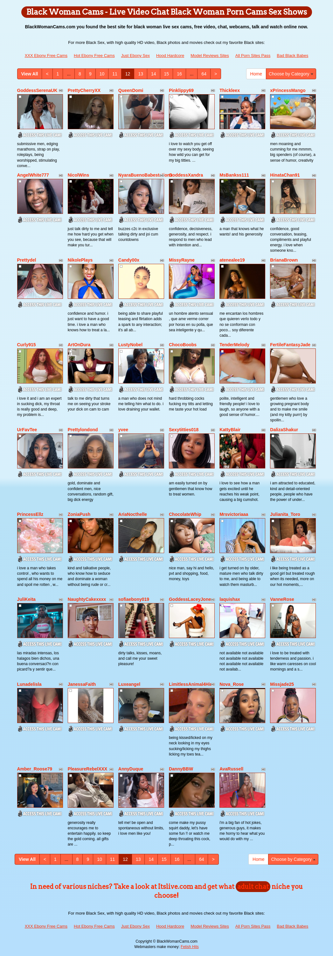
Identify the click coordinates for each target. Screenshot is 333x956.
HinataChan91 (285, 175)
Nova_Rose (231, 684)
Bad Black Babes (292, 55)
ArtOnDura (79, 344)
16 (179, 73)
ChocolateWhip (185, 514)
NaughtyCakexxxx (87, 599)
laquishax (229, 599)
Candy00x (128, 260)
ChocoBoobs (183, 344)
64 (203, 73)
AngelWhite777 (33, 175)
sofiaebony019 (133, 599)
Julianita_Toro (285, 514)
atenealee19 (232, 260)
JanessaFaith (82, 684)
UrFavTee (27, 429)
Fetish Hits (190, 947)
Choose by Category (291, 73)
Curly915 (26, 344)
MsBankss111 (234, 175)
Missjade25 (282, 684)
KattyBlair (229, 429)
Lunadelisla (29, 684)
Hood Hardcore (170, 55)
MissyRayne (182, 260)
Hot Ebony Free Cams (94, 55)
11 (114, 73)
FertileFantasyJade (290, 344)
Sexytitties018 (183, 429)
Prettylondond (83, 429)
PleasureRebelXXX (88, 768)
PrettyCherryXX (84, 90)
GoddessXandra (186, 175)
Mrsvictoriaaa (233, 514)
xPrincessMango (287, 90)
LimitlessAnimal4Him (191, 684)
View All (29, 73)
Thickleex (229, 90)
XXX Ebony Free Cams (46, 55)
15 (166, 73)
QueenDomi (130, 90)
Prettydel (26, 260)
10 (102, 73)
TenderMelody (234, 344)
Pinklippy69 (181, 90)
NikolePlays (80, 260)
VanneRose (282, 599)
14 (153, 73)
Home (256, 73)
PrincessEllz (30, 514)
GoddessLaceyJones (191, 599)
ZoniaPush (79, 514)
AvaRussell (231, 768)
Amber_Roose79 (34, 768)
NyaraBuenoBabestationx (145, 175)
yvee (123, 429)
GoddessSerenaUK (37, 90)
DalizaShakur (284, 429)
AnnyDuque (130, 768)
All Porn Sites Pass (253, 55)
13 (140, 73)
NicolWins (78, 175)
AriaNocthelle (132, 514)
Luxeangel (129, 684)
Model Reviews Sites (210, 55)
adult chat (253, 886)
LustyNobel (130, 344)
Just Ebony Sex (135, 55)
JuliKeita (26, 599)
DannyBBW (181, 768)
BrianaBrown (284, 260)
